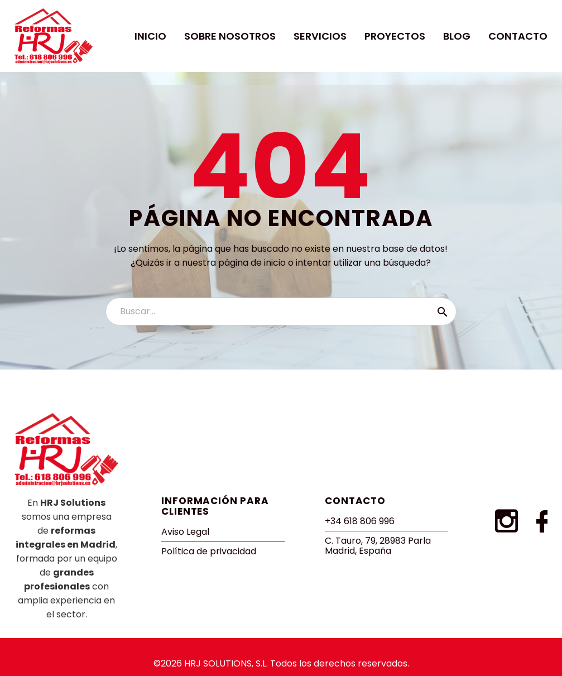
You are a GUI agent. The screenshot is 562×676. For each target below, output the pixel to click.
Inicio (150, 36)
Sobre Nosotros (230, 36)
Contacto (517, 36)
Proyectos (394, 36)
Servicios (320, 36)
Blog (456, 36)
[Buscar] (281, 311)
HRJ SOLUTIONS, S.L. (226, 663)
